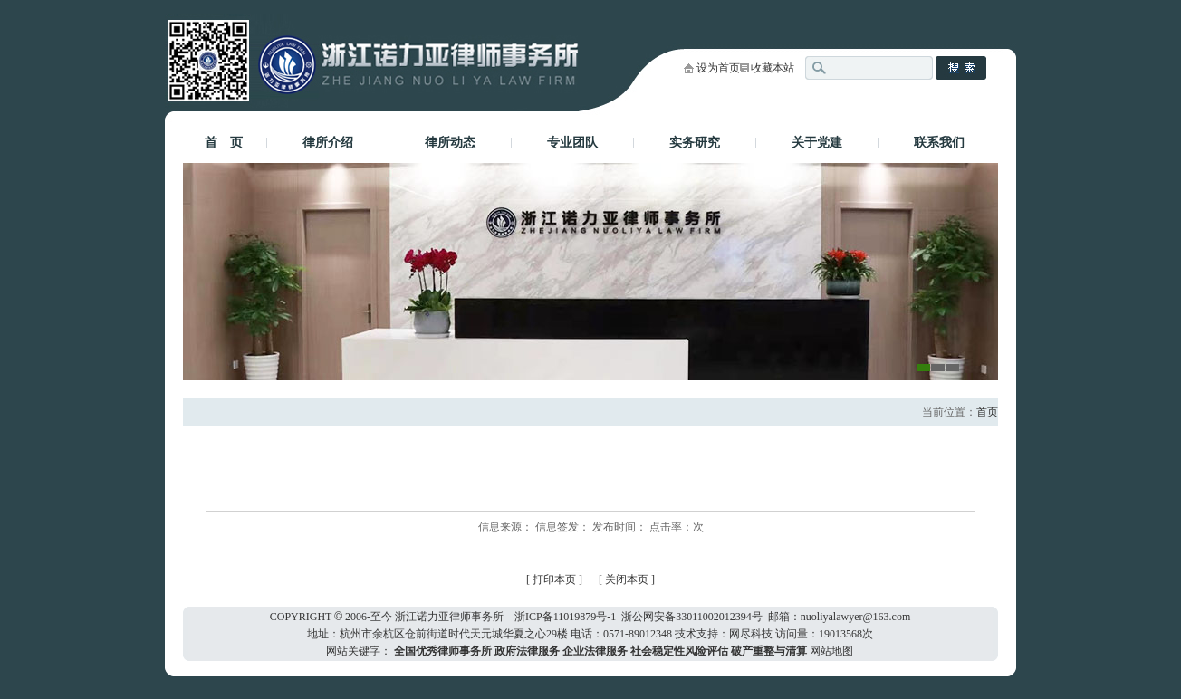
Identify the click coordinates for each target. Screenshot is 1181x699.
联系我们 (939, 142)
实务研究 (694, 142)
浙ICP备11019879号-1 (565, 616)
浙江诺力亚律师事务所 (449, 616)
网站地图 (831, 651)
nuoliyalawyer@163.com (855, 616)
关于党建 (817, 142)
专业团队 (572, 142)
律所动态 (450, 142)
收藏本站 (772, 68)
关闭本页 (628, 579)
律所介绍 (327, 142)
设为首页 (718, 68)
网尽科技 (751, 633)
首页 (987, 412)
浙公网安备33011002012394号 (692, 616)
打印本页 (554, 579)
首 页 (224, 142)
